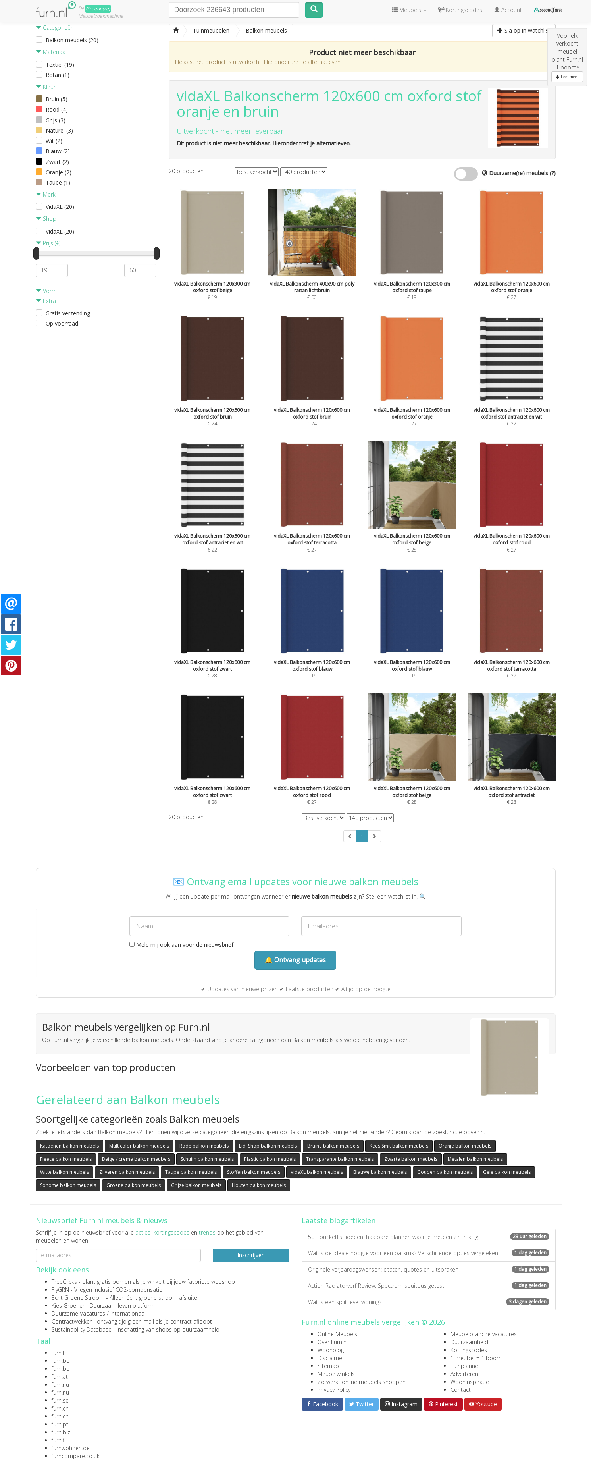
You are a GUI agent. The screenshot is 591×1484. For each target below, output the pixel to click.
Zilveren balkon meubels (127, 1172)
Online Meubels (337, 1334)
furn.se (60, 1400)
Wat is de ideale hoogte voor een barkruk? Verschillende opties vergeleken (428, 1253)
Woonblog (331, 1350)
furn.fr (59, 1353)
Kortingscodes (468, 1350)
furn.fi (58, 1440)
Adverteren (464, 1374)
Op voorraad (62, 323)
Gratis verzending (68, 313)
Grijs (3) (55, 120)
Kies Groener (68, 1305)
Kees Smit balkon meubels (399, 1145)
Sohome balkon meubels (68, 1185)
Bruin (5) (56, 99)
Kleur (46, 87)
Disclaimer (331, 1358)
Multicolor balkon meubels (139, 1145)
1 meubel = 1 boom (476, 1358)
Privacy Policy (334, 1389)
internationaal (128, 1313)
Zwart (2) (57, 162)
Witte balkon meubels (64, 1172)
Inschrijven (251, 1255)
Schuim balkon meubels (207, 1159)
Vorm (46, 291)
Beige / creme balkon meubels (136, 1159)
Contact (460, 1389)
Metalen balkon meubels (475, 1159)
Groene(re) (98, 8)
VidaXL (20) (60, 206)
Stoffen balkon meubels (253, 1172)
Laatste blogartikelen (338, 1220)
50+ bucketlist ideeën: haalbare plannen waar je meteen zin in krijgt (428, 1237)
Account (508, 10)
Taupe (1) (58, 182)
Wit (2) (54, 141)
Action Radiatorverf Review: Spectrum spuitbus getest (428, 1285)
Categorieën (55, 27)
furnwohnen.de (71, 1448)
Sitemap (328, 1366)
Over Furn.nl (333, 1342)
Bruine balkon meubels (333, 1145)
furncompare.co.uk (76, 1456)
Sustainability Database (82, 1329)
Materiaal (51, 52)
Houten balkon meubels (259, 1185)
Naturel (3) (59, 130)
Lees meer (567, 76)
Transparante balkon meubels (340, 1159)
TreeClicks (64, 1281)
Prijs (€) (48, 243)
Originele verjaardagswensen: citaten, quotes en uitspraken (428, 1269)
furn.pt (60, 1424)
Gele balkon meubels (507, 1172)
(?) (553, 173)
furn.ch (60, 1408)
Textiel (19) (60, 64)
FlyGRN (60, 1289)
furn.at (60, 1376)
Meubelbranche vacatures (483, 1334)
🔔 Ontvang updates (295, 959)
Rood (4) (57, 109)
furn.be (60, 1360)
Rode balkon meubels (204, 1145)
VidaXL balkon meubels (317, 1172)
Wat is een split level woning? (428, 1302)
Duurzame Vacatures (78, 1313)
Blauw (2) (58, 151)
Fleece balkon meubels (66, 1159)
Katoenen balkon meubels (69, 1145)
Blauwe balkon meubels (380, 1172)
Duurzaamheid (469, 1342)
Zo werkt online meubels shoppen (362, 1382)
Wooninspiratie (469, 1382)
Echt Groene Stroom (78, 1297)
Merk (46, 194)
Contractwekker (72, 1321)
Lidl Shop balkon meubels (268, 1145)
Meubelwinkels (336, 1374)
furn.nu (60, 1384)
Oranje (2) (58, 172)
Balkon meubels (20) (72, 40)
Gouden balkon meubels (445, 1172)
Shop (46, 218)
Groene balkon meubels (133, 1185)
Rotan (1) (57, 75)
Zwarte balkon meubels (410, 1159)
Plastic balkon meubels (270, 1159)
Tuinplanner (465, 1366)
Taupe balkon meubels (191, 1172)
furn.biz (61, 1432)
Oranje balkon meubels (465, 1145)
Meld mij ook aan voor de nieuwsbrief (181, 944)
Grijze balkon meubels (196, 1185)
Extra (46, 301)
